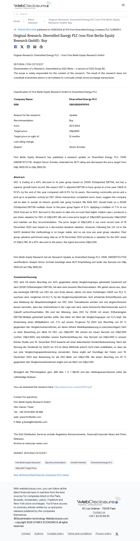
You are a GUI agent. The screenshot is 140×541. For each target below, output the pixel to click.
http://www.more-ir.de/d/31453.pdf (73, 386)
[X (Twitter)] (117, 534)
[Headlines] (32, 5)
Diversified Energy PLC (101, 462)
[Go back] (25, 29)
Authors (38, 533)
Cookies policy (55, 533)
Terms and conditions (79, 533)
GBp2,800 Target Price (26, 468)
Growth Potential (78, 462)
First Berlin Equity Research (28, 462)
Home (17, 21)
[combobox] (70, 14)
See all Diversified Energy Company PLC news (41, 474)
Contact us (99, 512)
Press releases (33, 21)
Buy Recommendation (55, 462)
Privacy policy (103, 533)
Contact (26, 533)
